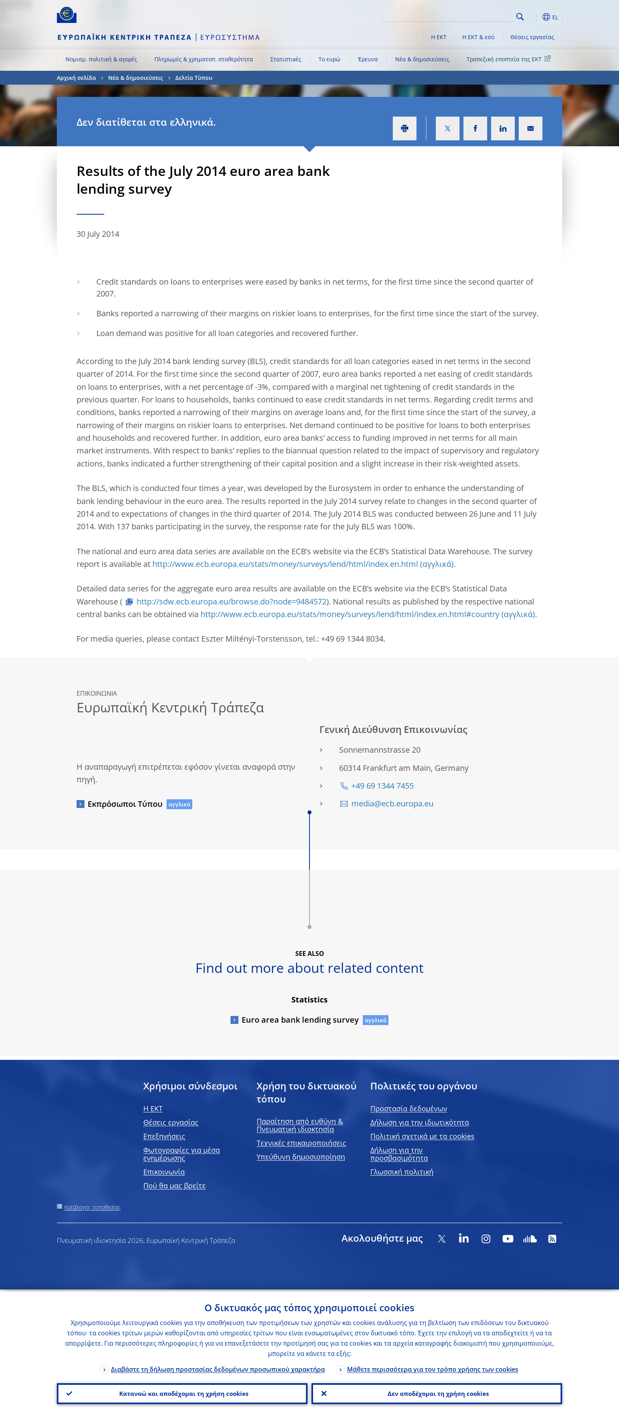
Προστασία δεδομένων (408, 1108)
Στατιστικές (285, 59)
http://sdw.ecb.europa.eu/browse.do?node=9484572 (231, 601)
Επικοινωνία (164, 1171)
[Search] (474, 16)
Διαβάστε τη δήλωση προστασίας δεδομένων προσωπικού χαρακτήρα (218, 1367)
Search (520, 17)
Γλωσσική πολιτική (401, 1171)
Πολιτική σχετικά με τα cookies (422, 1136)
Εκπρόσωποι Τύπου (125, 804)
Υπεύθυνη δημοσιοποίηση (301, 1156)
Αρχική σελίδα (76, 77)
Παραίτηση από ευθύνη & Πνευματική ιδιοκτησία (300, 1125)
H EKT (153, 1108)
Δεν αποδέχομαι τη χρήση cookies (437, 1392)
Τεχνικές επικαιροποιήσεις (301, 1143)
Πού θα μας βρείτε (174, 1185)
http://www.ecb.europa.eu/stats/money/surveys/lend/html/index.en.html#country (350, 614)
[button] (534, 17)
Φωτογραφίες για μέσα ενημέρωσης (181, 1154)
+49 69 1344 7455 (382, 785)
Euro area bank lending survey (300, 1019)
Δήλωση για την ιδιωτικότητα (419, 1122)
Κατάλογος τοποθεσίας (92, 1207)
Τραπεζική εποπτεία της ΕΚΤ (510, 59)
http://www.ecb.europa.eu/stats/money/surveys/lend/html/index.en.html (285, 564)
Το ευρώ (329, 59)
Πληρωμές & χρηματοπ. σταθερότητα (203, 59)
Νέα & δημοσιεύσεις (422, 59)
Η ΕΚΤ (438, 37)
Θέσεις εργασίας (532, 37)
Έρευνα (368, 59)
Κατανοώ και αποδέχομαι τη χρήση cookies (182, 1392)
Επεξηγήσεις (164, 1136)
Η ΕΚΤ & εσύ (478, 37)
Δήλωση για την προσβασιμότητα (399, 1154)
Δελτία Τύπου (193, 77)
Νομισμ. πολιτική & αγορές (101, 59)
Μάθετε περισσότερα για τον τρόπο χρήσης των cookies (432, 1367)
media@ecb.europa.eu (392, 803)
